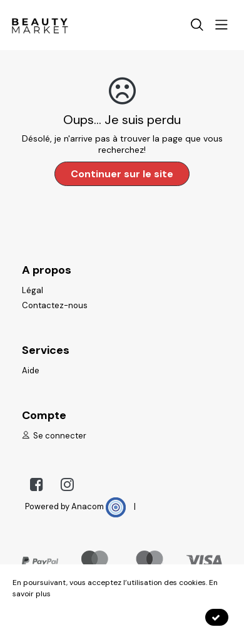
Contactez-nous (55, 305)
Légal (32, 290)
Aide (30, 370)
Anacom (98, 506)
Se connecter (54, 435)
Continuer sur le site (122, 173)
